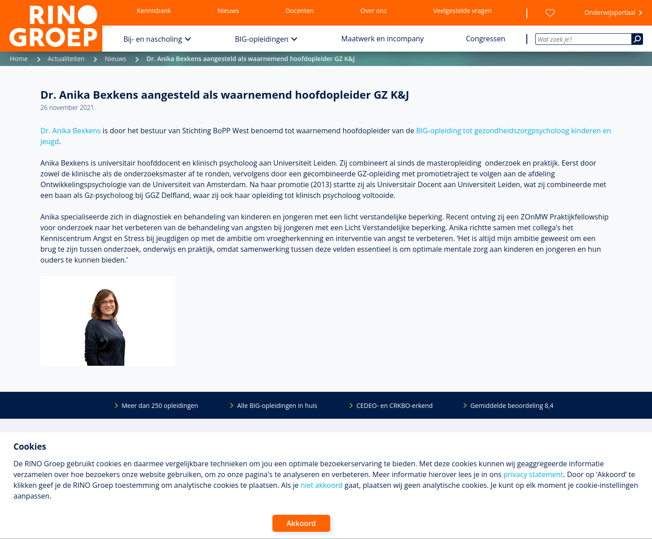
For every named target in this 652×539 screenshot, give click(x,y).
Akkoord (301, 523)
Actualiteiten (66, 58)
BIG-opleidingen (262, 39)
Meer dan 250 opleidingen (160, 405)
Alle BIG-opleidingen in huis (277, 405)
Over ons (373, 10)
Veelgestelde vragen (462, 10)
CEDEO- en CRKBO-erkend (394, 405)
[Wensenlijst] (550, 13)
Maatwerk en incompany (382, 39)
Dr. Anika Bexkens (70, 131)
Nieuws (228, 10)
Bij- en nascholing (152, 39)
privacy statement (533, 474)
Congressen (485, 39)
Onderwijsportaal (609, 12)
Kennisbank (154, 10)
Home (19, 58)
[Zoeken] (637, 39)
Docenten (299, 10)
